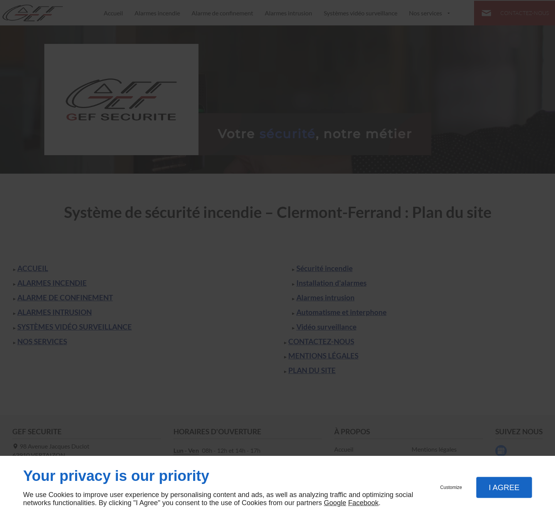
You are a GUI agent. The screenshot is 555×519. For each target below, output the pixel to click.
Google (335, 503)
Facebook (363, 503)
